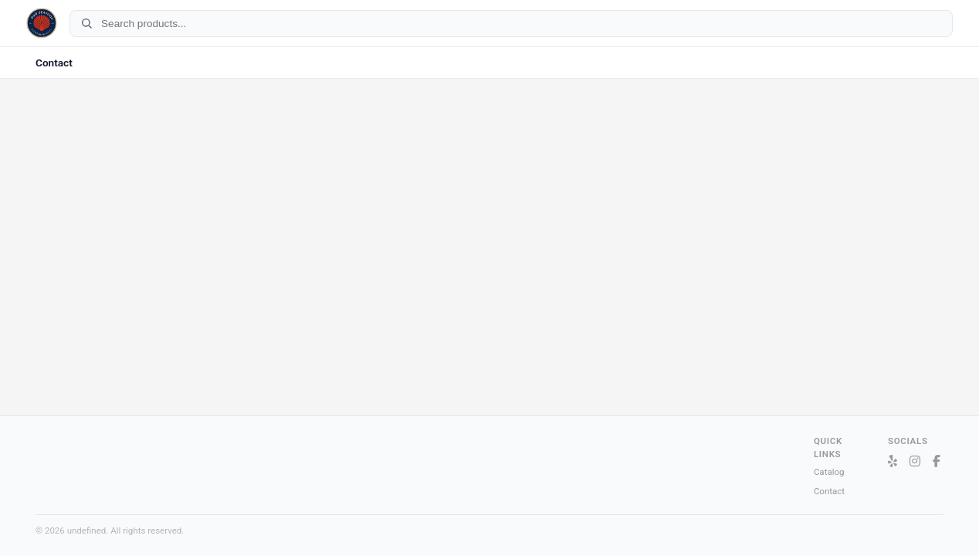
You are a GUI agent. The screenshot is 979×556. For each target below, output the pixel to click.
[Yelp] (892, 462)
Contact (54, 62)
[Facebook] (936, 462)
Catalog (829, 471)
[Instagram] (915, 462)
